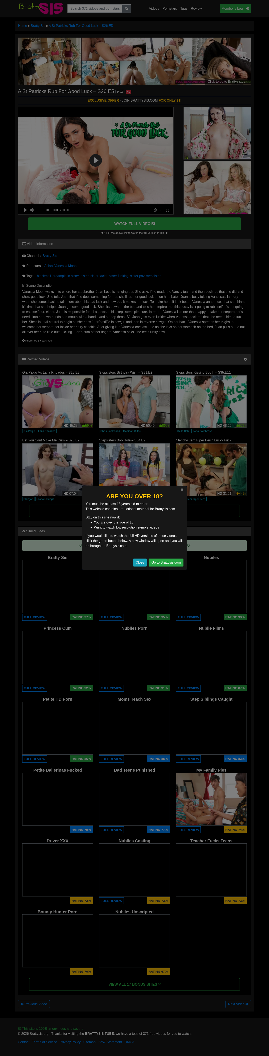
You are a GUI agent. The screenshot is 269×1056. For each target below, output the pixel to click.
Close (140, 562)
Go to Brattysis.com (166, 562)
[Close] (182, 489)
